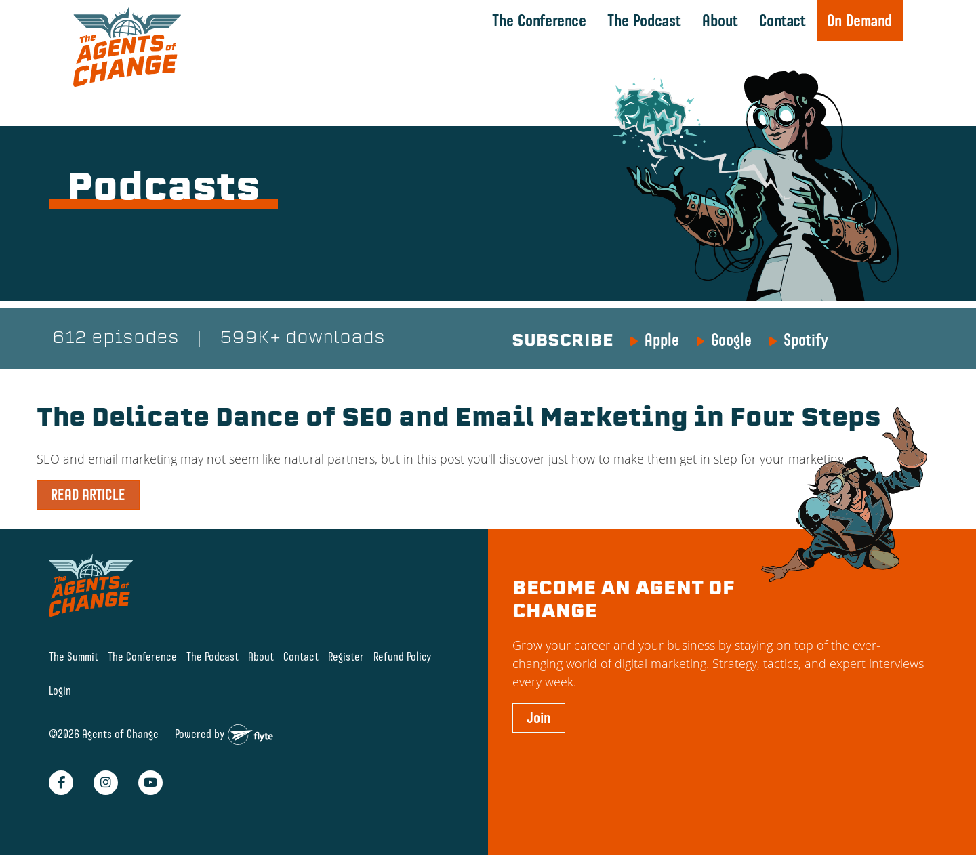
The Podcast (644, 20)
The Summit (73, 656)
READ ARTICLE (88, 494)
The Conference (539, 20)
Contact (782, 20)
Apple (662, 339)
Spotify (806, 339)
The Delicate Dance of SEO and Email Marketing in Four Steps (459, 419)
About (720, 20)
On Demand (859, 20)
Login (60, 690)
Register (346, 656)
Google (731, 339)
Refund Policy (402, 656)
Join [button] (539, 717)
